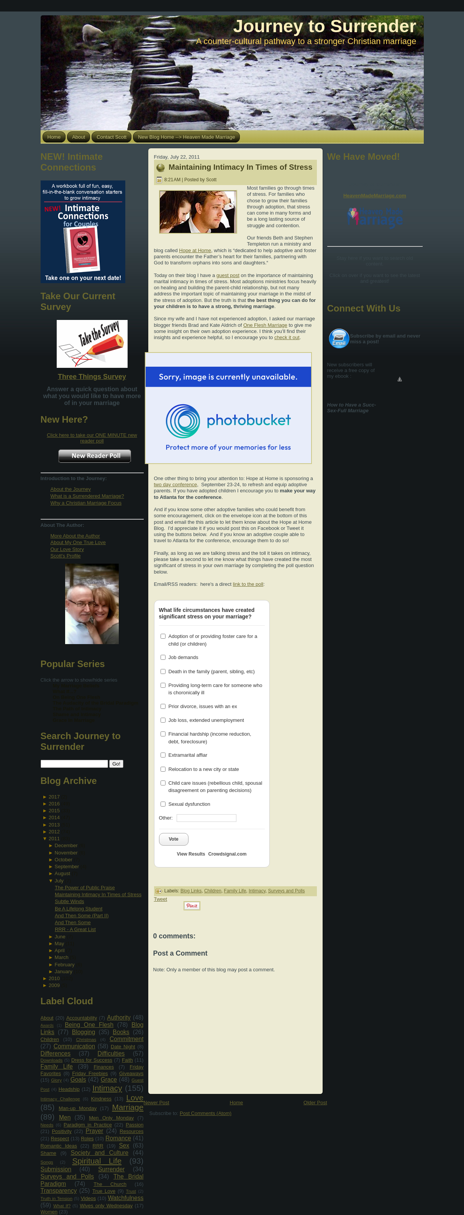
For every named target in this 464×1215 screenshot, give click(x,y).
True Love (103, 1191)
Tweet (160, 899)
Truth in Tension (56, 1198)
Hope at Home (195, 250)
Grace (109, 1079)
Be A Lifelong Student (78, 909)
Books (121, 1032)
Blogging (83, 1032)
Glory (56, 1079)
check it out (287, 337)
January (63, 971)
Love (134, 1097)
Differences (56, 1053)
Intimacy (107, 1088)
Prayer (94, 1131)
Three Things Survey (92, 376)
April (60, 950)
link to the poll (248, 584)
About (47, 1018)
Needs (47, 1124)
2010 (54, 978)
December (66, 845)
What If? (62, 1205)
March (62, 957)
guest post (227, 275)
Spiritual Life (96, 1160)
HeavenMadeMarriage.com (374, 195)
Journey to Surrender (324, 26)
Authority (119, 1017)
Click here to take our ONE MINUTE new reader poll (92, 438)
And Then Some (73, 922)
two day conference (175, 484)
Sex (124, 1145)
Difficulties (111, 1053)
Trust (131, 1191)
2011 (54, 838)
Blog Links (191, 891)
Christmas (86, 1039)
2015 (54, 810)
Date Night (123, 1046)
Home (236, 1102)
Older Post (315, 1102)
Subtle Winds (69, 901)
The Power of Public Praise (85, 887)
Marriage (127, 1107)
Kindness (101, 1099)
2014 (54, 817)
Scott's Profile (66, 556)
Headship (69, 1089)
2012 (54, 832)
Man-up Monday (78, 1108)
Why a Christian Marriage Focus (86, 503)
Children (50, 1039)
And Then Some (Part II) (82, 915)
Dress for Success (91, 1060)
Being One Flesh (89, 1025)
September (67, 866)
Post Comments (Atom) (205, 1113)
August (62, 873)
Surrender (111, 1169)
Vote (174, 839)
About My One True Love (78, 542)
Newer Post (156, 1102)
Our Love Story (67, 549)
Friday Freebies (90, 1073)
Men (65, 1117)
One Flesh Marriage (265, 325)
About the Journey (71, 489)
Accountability (81, 1018)
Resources (131, 1131)
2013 (54, 825)
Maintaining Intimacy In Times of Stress (98, 894)
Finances (103, 1067)
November (66, 853)
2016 (54, 804)
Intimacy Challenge (60, 1098)
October (63, 859)
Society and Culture (99, 1152)
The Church (109, 1184)
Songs (47, 1161)
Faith (127, 1060)
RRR (98, 1146)
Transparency (59, 1190)
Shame (48, 1153)
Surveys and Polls (67, 1176)
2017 (54, 797)
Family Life (57, 1066)
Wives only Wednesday (106, 1205)
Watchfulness (125, 1198)
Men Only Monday (111, 1118)
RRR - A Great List (75, 929)
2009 (54, 985)
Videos (88, 1198)
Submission (56, 1169)
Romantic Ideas (59, 1146)
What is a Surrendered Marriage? (87, 496)
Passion (134, 1125)
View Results (191, 854)
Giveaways (131, 1073)
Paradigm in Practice (88, 1125)
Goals (78, 1079)
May (59, 943)
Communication (74, 1046)
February (65, 964)
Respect (60, 1138)
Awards (47, 1025)
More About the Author (75, 536)
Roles (87, 1138)
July (59, 881)
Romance (118, 1138)
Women (49, 1212)
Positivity (61, 1131)
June (60, 937)
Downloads (52, 1060)
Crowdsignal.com (227, 854)
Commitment (126, 1039)
